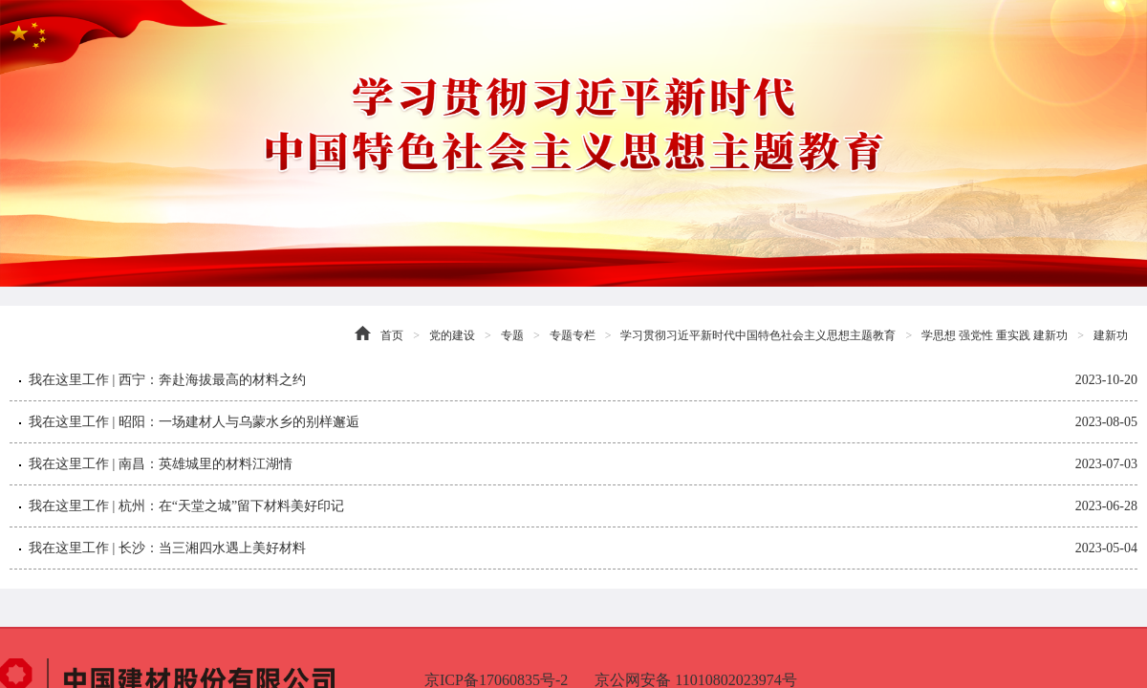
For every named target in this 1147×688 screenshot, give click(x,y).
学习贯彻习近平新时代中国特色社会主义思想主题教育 (758, 335)
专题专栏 (572, 335)
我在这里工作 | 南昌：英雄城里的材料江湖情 (160, 464)
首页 (391, 335)
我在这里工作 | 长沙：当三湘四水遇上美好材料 (167, 548)
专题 (512, 335)
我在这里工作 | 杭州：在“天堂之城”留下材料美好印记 (186, 506)
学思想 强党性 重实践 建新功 (994, 335)
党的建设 (452, 335)
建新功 (1110, 335)
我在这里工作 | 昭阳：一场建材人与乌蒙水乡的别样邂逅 (194, 422)
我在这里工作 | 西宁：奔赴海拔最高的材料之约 (167, 380)
